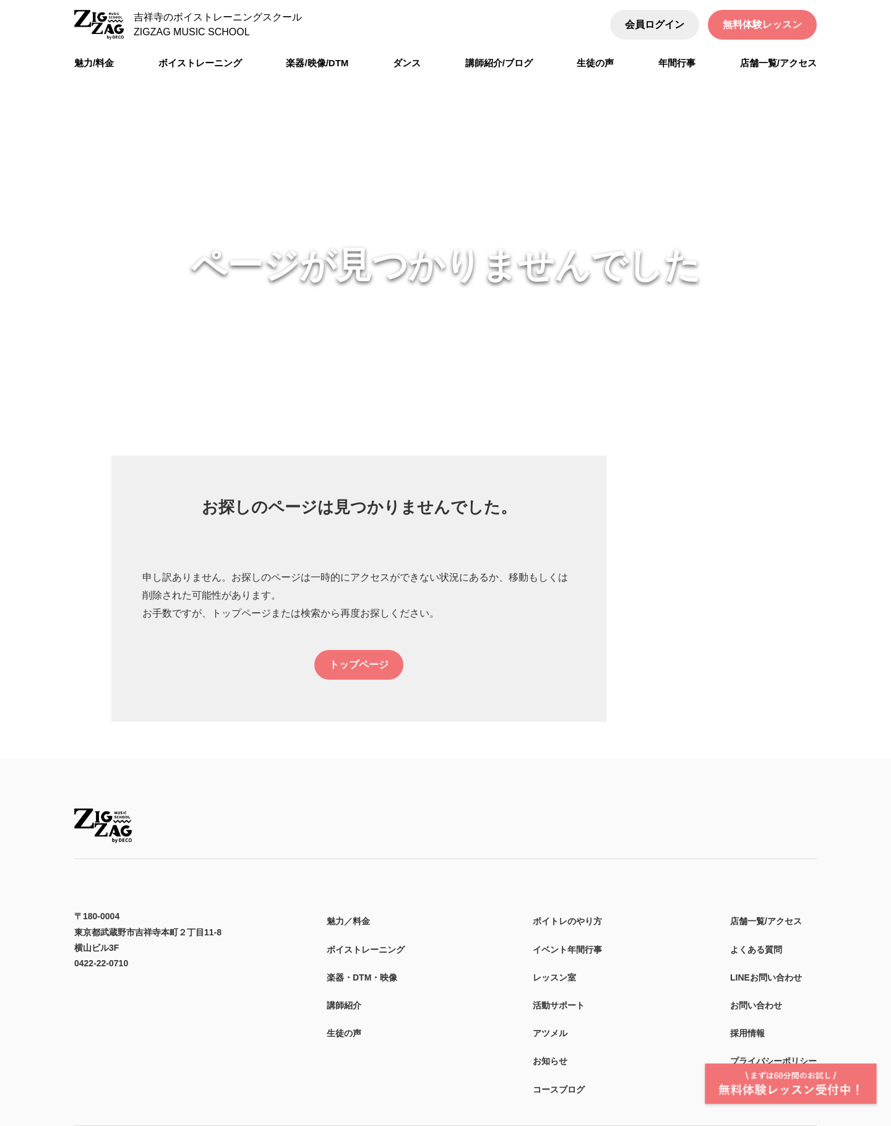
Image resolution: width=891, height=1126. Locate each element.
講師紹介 (344, 1005)
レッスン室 (554, 977)
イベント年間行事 (567, 950)
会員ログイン (654, 24)
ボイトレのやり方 (567, 921)
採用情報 (747, 1033)
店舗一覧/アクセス (766, 921)
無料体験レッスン (762, 24)
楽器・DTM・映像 (362, 977)
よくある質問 (756, 950)
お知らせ (550, 1061)
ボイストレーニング (366, 950)
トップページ (359, 664)
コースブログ (559, 1089)
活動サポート (559, 1005)
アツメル (550, 1033)
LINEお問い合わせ (766, 977)
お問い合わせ (756, 1005)
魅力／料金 (348, 921)
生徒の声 (344, 1033)
